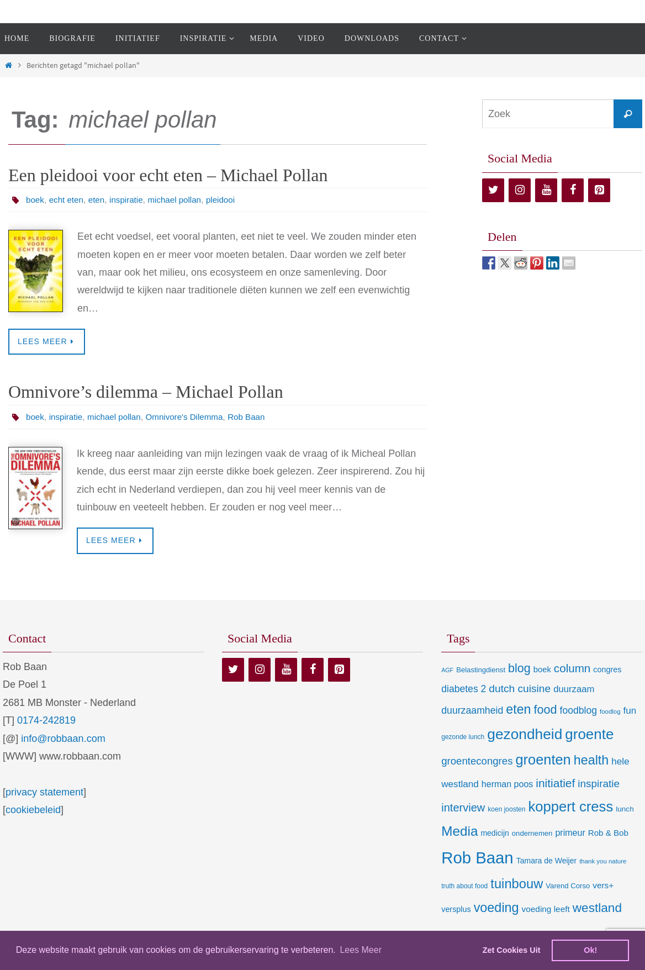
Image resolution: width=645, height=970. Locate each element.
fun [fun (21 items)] (630, 712)
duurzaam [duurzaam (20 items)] (573, 689)
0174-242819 (46, 721)
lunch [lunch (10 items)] (624, 809)
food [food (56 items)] (545, 711)
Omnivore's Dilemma (193, 417)
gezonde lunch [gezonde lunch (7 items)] (462, 738)
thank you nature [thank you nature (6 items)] (602, 861)
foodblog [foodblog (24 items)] (578, 711)
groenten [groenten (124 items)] (542, 760)
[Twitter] (493, 190)
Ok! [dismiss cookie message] (590, 950)
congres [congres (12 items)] (607, 670)
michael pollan (182, 199)
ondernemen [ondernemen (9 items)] (532, 834)
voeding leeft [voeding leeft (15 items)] (546, 910)
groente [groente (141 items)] (589, 735)
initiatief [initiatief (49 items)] (555, 784)
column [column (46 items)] (572, 669)
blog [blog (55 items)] (519, 669)
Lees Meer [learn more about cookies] (361, 950)
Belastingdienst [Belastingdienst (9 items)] (480, 671)
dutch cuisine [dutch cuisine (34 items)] (520, 689)
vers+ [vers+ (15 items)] (603, 886)
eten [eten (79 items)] (518, 710)
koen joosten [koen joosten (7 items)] (506, 810)
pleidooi (230, 199)
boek (35, 199)
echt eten (68, 199)
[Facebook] (573, 190)
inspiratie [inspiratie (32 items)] (599, 784)
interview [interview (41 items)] (463, 808)
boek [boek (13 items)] (542, 670)
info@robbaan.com (63, 739)
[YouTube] (546, 190)
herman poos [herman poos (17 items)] (507, 785)
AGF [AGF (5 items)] (447, 671)
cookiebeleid (33, 810)
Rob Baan (258, 417)
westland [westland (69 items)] (597, 909)
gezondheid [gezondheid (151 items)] (524, 735)
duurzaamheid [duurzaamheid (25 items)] (472, 711)
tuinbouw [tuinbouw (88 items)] (516, 885)
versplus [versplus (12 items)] (455, 910)
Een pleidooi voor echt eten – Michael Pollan (168, 175)
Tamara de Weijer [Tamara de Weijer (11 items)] (546, 861)
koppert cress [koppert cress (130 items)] (570, 807)
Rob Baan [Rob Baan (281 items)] (477, 858)
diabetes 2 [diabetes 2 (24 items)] (463, 689)
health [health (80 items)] (591, 761)
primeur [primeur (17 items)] (570, 834)
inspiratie (131, 199)
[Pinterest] (599, 190)
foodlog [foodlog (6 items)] (610, 712)
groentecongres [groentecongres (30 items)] (476, 762)
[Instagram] (520, 190)
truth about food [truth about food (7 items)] (464, 887)
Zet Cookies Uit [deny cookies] (512, 950)
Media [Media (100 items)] (459, 832)
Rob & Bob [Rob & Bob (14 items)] (608, 834)
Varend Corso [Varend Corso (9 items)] (568, 887)
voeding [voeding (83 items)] (496, 909)
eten (99, 199)
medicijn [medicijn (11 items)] (494, 834)
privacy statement (44, 792)
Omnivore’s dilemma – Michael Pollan (145, 392)
